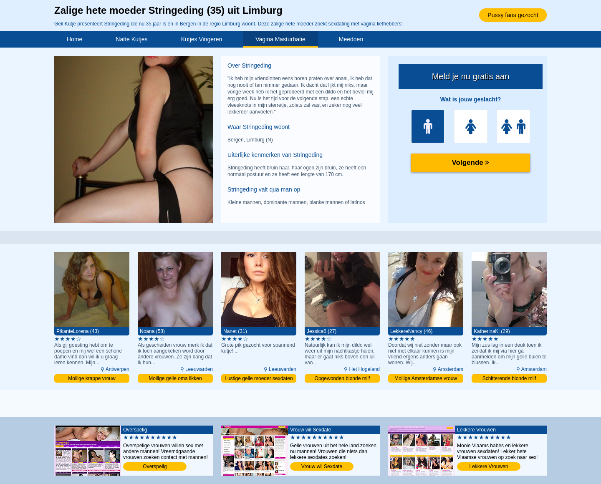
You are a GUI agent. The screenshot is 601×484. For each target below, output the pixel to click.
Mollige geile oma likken (175, 378)
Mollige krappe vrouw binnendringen (91, 379)
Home (74, 39)
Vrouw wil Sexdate (321, 466)
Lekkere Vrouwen (489, 466)
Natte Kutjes (131, 39)
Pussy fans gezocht (512, 15)
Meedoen (351, 39)
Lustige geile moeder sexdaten (259, 378)
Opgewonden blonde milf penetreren (342, 379)
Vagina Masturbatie (280, 39)
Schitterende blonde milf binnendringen (509, 379)
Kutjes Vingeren (201, 39)
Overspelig (155, 466)
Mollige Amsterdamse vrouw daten (425, 379)
